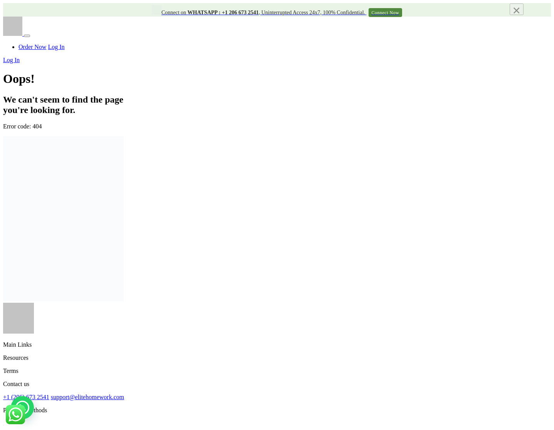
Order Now (32, 47)
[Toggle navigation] (27, 36)
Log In (56, 47)
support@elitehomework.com (87, 397)
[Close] (517, 9)
